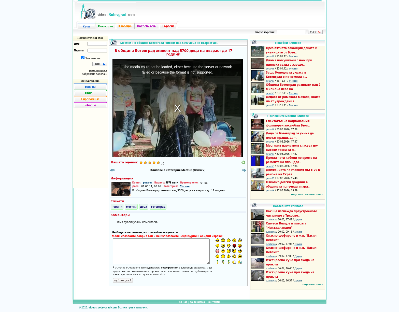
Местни (125, 43)
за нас (183, 302)
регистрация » (98, 70)
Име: (77, 44)
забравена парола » (94, 74)
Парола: (79, 50)
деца (143, 206)
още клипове (312, 284)
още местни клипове (306, 194)
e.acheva (271, 219)
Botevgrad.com (90, 80)
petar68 (147, 182)
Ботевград (158, 206)
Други (298, 219)
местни (131, 206)
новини (117, 206)
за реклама (197, 302)
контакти (214, 302)
